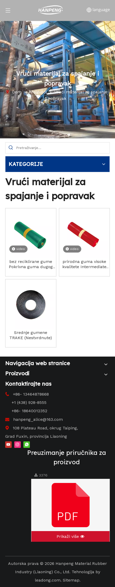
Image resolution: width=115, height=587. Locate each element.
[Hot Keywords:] (10, 148)
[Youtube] (8, 444)
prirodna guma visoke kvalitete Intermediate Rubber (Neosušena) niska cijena (84, 264)
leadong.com (47, 580)
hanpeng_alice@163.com (38, 419)
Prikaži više (70, 536)
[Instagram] (17, 444)
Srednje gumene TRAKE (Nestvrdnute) (30, 335)
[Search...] (63, 148)
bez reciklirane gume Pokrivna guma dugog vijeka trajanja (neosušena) (31, 264)
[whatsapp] (26, 444)
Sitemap (71, 580)
